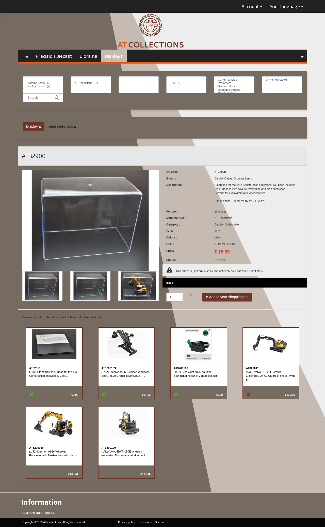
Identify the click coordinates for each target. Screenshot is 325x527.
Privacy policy (126, 522)
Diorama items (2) (43, 83)
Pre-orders (234, 83)
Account (252, 6)
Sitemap (160, 522)
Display (33, 126)
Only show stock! (282, 79)
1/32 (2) (186, 83)
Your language (286, 6)
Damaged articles (234, 90)
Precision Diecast (54, 56)
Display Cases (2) (43, 86)
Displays (114, 56)
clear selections (62, 126)
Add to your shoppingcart (227, 297)
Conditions (145, 522)
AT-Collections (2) (90, 83)
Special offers (234, 86)
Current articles (234, 79)
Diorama (88, 56)
